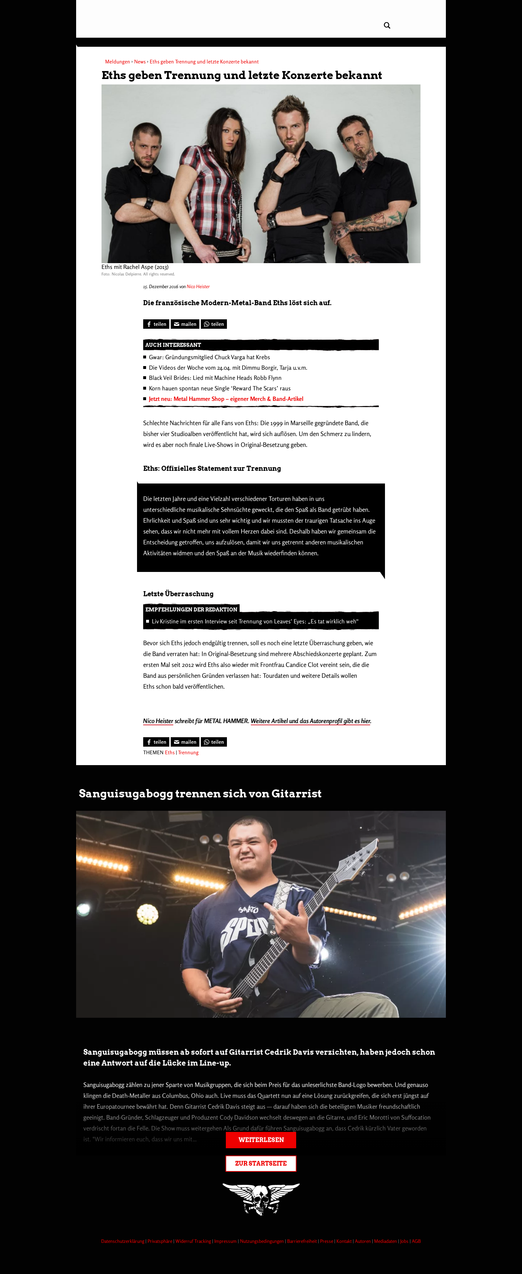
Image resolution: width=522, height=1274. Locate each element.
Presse (327, 1241)
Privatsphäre (160, 1241)
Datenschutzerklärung (123, 1241)
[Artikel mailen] (185, 324)
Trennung (188, 752)
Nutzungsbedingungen (262, 1241)
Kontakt (344, 1241)
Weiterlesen (261, 1140)
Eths (170, 752)
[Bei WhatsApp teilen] (214, 324)
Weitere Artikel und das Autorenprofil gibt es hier (310, 721)
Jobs (405, 1241)
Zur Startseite (261, 1163)
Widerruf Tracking (193, 1241)
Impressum (226, 1241)
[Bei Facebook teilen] (156, 324)
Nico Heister (198, 286)
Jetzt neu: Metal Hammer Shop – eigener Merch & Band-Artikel (226, 398)
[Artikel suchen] (387, 25)
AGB (416, 1241)
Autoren (363, 1241)
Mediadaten (386, 1241)
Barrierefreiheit (302, 1241)
